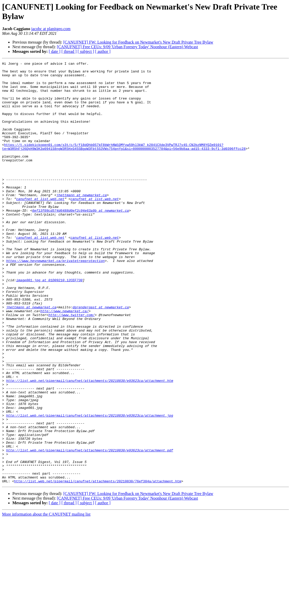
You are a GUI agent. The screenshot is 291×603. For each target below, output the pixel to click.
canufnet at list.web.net (40, 226)
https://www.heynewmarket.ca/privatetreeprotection (55, 301)
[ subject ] (86, 51)
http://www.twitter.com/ (71, 366)
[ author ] (103, 51)
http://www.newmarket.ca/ (64, 361)
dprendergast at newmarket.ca (100, 356)
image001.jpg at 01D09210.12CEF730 (49, 324)
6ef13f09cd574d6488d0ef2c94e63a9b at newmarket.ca (80, 240)
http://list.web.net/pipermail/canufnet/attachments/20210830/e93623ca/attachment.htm (89, 444)
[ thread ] (69, 51)
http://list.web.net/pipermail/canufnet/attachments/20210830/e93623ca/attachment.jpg (89, 486)
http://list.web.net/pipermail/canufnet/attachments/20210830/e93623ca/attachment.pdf (89, 528)
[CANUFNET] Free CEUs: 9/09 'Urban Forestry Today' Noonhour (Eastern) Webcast (127, 47)
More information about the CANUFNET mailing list (46, 598)
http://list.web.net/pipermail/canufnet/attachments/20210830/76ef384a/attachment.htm (97, 565)
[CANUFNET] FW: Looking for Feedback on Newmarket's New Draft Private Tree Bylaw (138, 42)
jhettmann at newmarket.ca (81, 222)
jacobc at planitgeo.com (50, 29)
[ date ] (54, 51)
